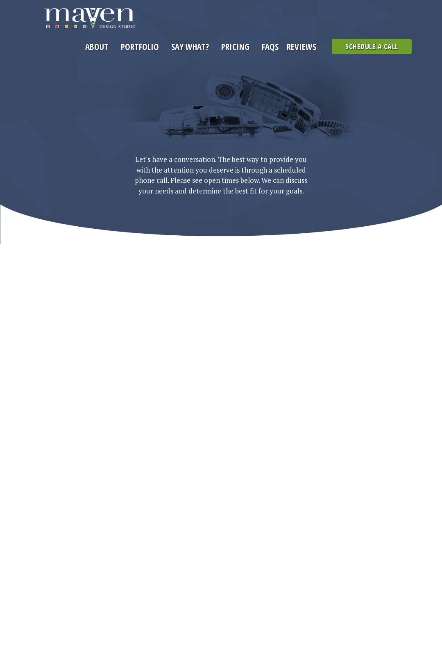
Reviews (301, 46)
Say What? (190, 46)
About (97, 46)
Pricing (235, 46)
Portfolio (140, 46)
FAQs (270, 46)
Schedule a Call (371, 46)
